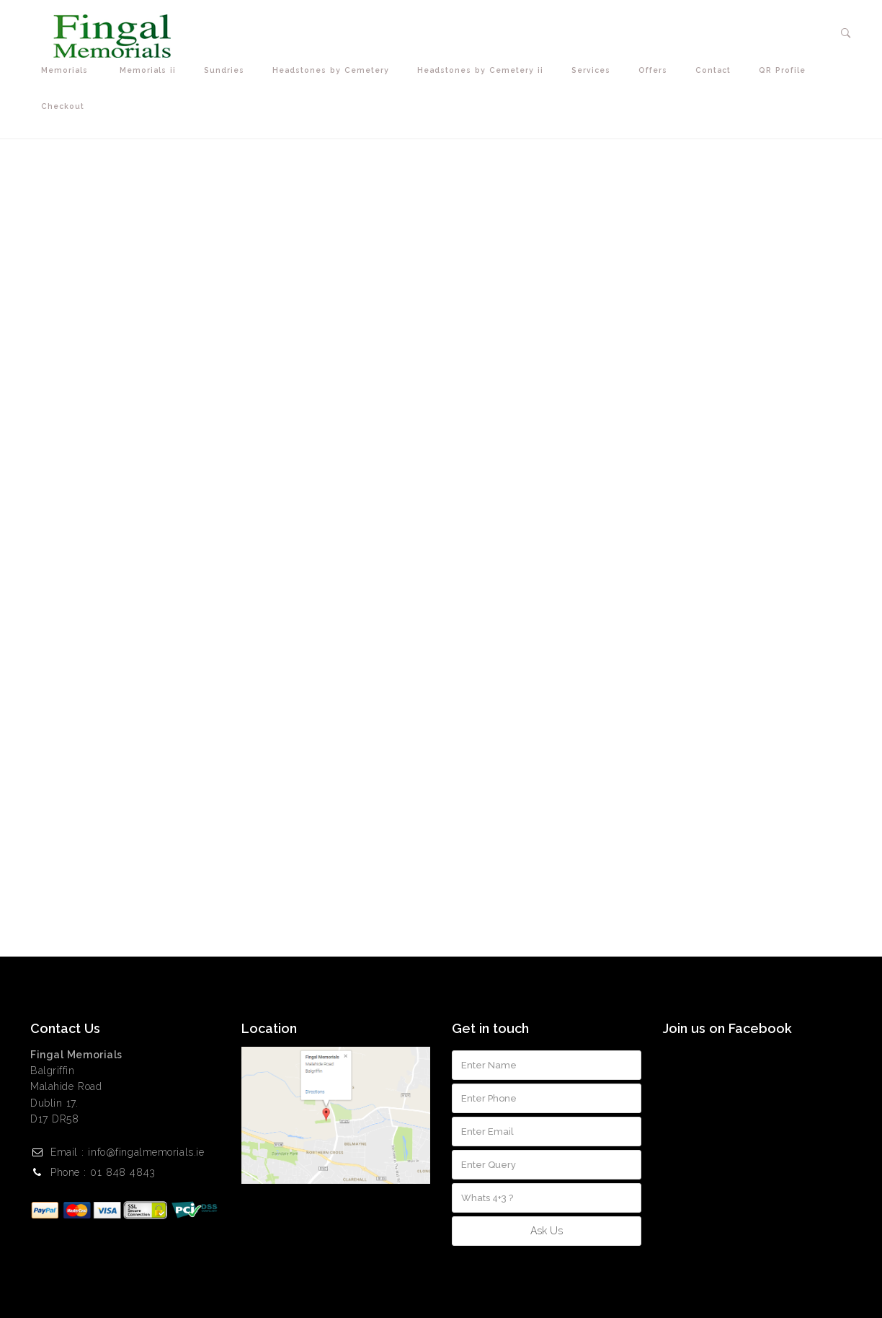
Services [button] (594, 70)
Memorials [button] (69, 70)
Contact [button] (716, 70)
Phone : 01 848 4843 (103, 1172)
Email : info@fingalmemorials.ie (127, 1152)
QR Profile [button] (785, 70)
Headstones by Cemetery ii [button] (483, 70)
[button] (846, 33)
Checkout (62, 106)
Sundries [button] (227, 70)
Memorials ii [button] (151, 70)
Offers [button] (656, 70)
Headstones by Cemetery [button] (334, 70)
